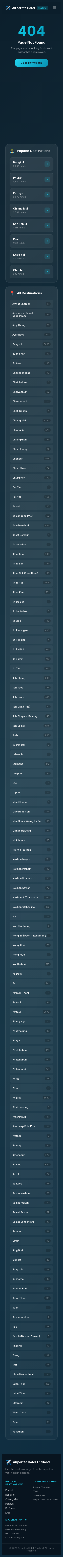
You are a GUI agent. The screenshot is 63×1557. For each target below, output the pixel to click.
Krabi (8, 1512)
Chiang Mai (11, 1499)
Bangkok (10, 1494)
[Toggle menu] (54, 8)
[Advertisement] (31, 108)
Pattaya (9, 1503)
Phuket (9, 1490)
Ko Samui (10, 1508)
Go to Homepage (31, 62)
